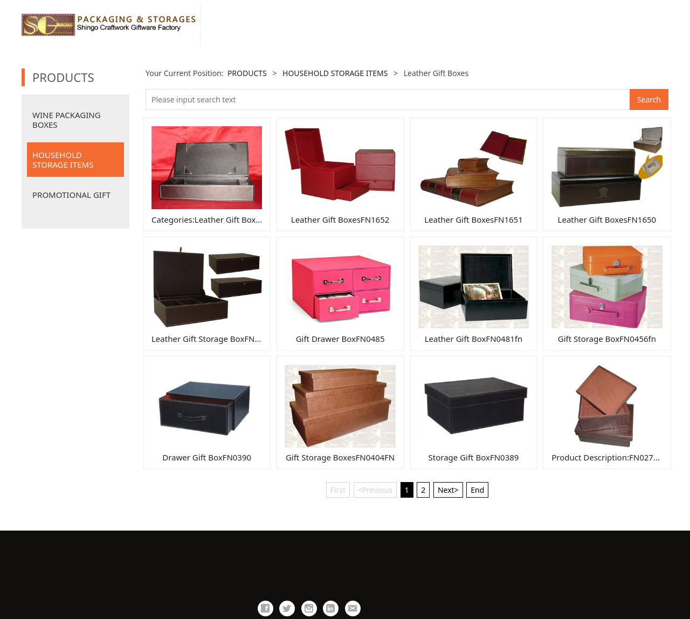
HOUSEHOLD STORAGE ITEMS (62, 159)
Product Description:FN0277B (607, 457)
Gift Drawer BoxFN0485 (340, 338)
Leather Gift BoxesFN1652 (340, 219)
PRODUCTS (247, 73)
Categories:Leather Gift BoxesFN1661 (222, 219)
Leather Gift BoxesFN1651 (473, 219)
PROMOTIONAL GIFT (71, 194)
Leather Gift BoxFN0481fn (474, 338)
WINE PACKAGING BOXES (66, 119)
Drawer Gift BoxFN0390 (206, 457)
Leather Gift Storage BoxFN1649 (212, 338)
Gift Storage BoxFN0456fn (607, 338)
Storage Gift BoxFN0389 (474, 457)
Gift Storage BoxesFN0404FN (340, 457)
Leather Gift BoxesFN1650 (607, 219)
